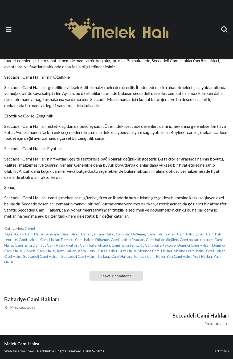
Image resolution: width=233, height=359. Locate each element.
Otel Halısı (13, 256)
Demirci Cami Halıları (194, 245)
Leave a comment (116, 275)
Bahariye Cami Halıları (62, 234)
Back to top (220, 351)
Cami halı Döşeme (130, 234)
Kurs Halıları (107, 250)
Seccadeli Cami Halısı (78, 256)
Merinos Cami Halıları (155, 250)
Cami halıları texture (196, 239)
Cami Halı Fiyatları (161, 234)
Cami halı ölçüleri (191, 234)
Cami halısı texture (160, 245)
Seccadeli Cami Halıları (41, 256)
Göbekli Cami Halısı (39, 250)
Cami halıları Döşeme (92, 239)
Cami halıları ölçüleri (162, 239)
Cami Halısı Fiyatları (62, 245)
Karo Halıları (66, 250)
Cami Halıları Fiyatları (127, 239)
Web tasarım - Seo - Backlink (27, 351)
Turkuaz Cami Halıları (114, 256)
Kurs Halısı (127, 250)
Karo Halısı (87, 250)
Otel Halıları (216, 250)
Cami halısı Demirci (30, 245)
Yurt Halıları (202, 256)
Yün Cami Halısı (178, 256)
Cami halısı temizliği (127, 245)
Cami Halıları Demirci (56, 239)
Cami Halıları (29, 239)
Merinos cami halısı (189, 250)
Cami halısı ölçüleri (95, 245)
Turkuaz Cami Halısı (149, 256)
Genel (30, 228)
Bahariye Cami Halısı (97, 234)
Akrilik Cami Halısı (28, 234)
